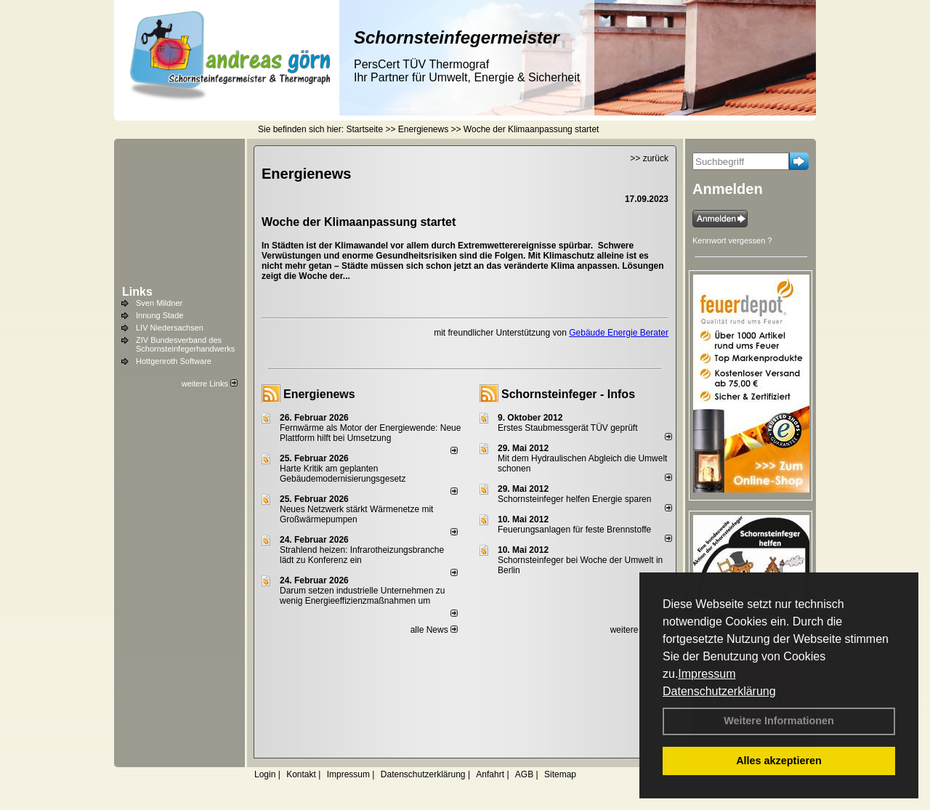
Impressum (706, 674)
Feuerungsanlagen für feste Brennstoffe (574, 530)
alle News (434, 630)
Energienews (319, 394)
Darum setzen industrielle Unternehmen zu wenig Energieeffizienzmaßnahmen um (362, 596)
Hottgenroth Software (173, 361)
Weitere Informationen (779, 720)
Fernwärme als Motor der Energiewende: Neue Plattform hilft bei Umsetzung (370, 433)
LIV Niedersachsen (169, 327)
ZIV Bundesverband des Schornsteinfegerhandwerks (185, 344)
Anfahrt (490, 774)
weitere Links (210, 383)
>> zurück (649, 158)
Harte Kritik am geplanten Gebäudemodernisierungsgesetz (342, 473)
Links (137, 291)
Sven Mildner (159, 303)
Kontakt (301, 774)
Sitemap (560, 774)
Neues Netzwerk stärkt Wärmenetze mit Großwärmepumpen (356, 514)
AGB (524, 774)
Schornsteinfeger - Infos (568, 394)
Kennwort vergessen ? (732, 240)
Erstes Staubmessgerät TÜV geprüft (568, 428)
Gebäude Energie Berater (618, 333)
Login (264, 774)
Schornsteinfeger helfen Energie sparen (574, 499)
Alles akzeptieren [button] (779, 760)
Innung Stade (159, 315)
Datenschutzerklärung (719, 691)
